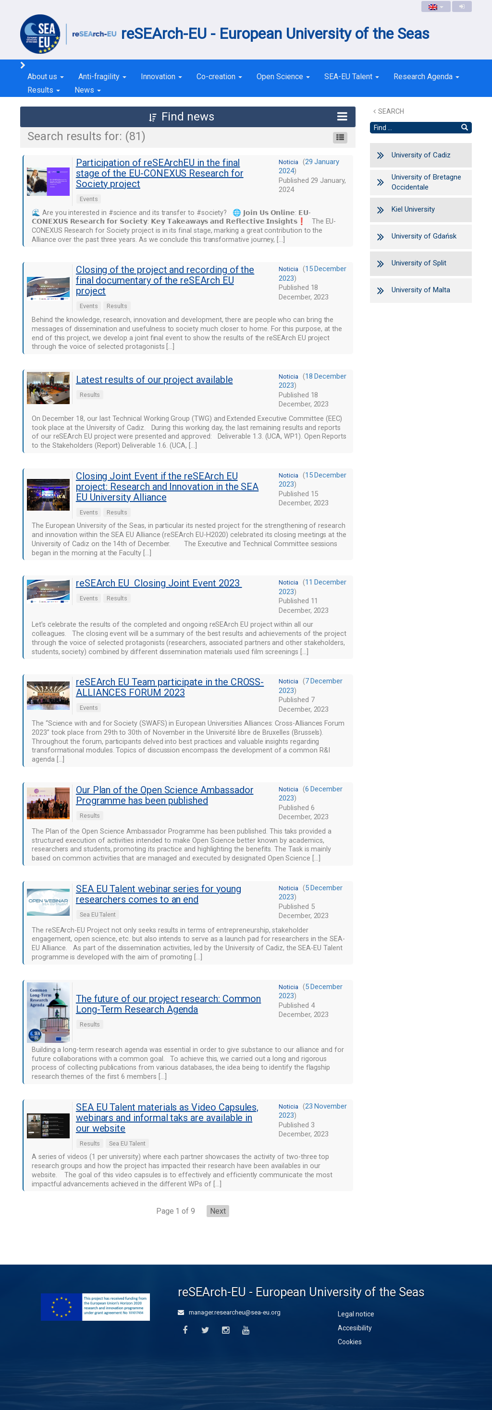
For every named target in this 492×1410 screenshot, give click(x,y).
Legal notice (356, 1314)
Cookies (350, 1342)
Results (43, 90)
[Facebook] (184, 1330)
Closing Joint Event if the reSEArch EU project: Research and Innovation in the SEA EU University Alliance (167, 486)
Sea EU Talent (98, 914)
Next (218, 1211)
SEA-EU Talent (351, 76)
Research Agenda (426, 76)
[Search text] (414, 127)
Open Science (283, 76)
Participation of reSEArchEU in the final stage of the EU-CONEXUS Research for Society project (160, 173)
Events (89, 199)
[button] (188, 117)
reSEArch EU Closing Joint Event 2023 (159, 583)
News (87, 90)
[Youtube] (245, 1330)
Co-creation (219, 76)
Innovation (161, 76)
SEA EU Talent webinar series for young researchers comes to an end (158, 894)
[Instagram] (225, 1330)
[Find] (464, 127)
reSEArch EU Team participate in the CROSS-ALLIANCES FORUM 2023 (170, 687)
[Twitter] (205, 1330)
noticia (288, 162)
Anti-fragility (102, 76)
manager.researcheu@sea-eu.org (229, 1312)
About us (45, 76)
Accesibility (355, 1328)
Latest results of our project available (154, 379)
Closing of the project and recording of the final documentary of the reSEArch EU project (165, 280)
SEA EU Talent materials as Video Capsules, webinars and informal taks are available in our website (167, 1117)
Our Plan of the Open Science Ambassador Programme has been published (165, 795)
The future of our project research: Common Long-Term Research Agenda (168, 1004)
